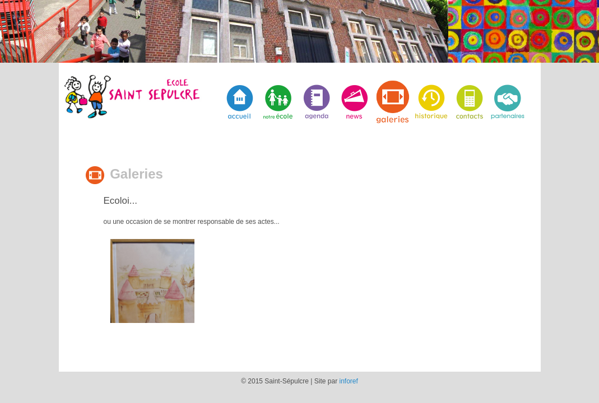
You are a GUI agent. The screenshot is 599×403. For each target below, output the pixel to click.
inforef (349, 381)
